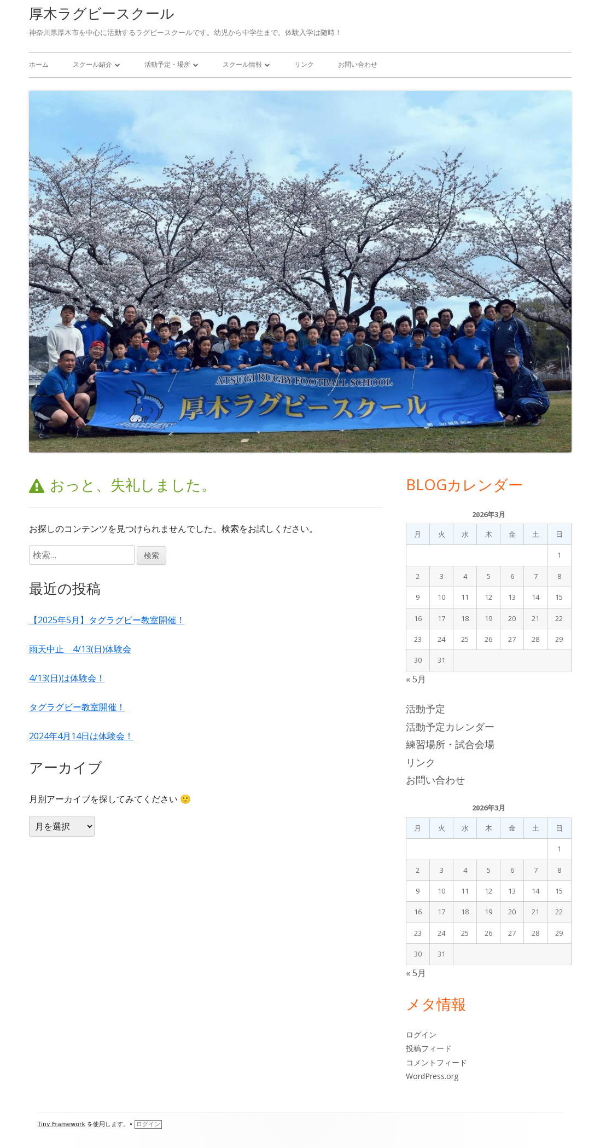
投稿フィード (429, 1048)
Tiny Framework (61, 1124)
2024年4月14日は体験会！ (81, 736)
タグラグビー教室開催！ (77, 707)
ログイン (421, 1034)
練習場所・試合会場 (450, 744)
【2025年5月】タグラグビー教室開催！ (107, 620)
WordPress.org (432, 1076)
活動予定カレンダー (450, 726)
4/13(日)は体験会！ (67, 678)
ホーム (39, 64)
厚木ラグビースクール (101, 13)
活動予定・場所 (167, 64)
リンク (304, 64)
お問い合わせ (357, 64)
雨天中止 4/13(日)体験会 (80, 649)
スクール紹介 (92, 64)
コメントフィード (436, 1062)
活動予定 (425, 708)
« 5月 (416, 679)
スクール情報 (242, 64)
